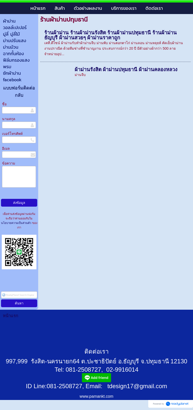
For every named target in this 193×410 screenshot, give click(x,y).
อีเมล (6, 148)
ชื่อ (4, 104)
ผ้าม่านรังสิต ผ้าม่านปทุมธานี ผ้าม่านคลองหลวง (126, 69)
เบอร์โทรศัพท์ (12, 134)
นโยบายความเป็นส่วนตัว (16, 222)
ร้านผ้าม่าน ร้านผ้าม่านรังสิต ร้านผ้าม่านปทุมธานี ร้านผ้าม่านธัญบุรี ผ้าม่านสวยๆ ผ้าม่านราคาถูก (110, 35)
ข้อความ (8, 163)
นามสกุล (8, 119)
